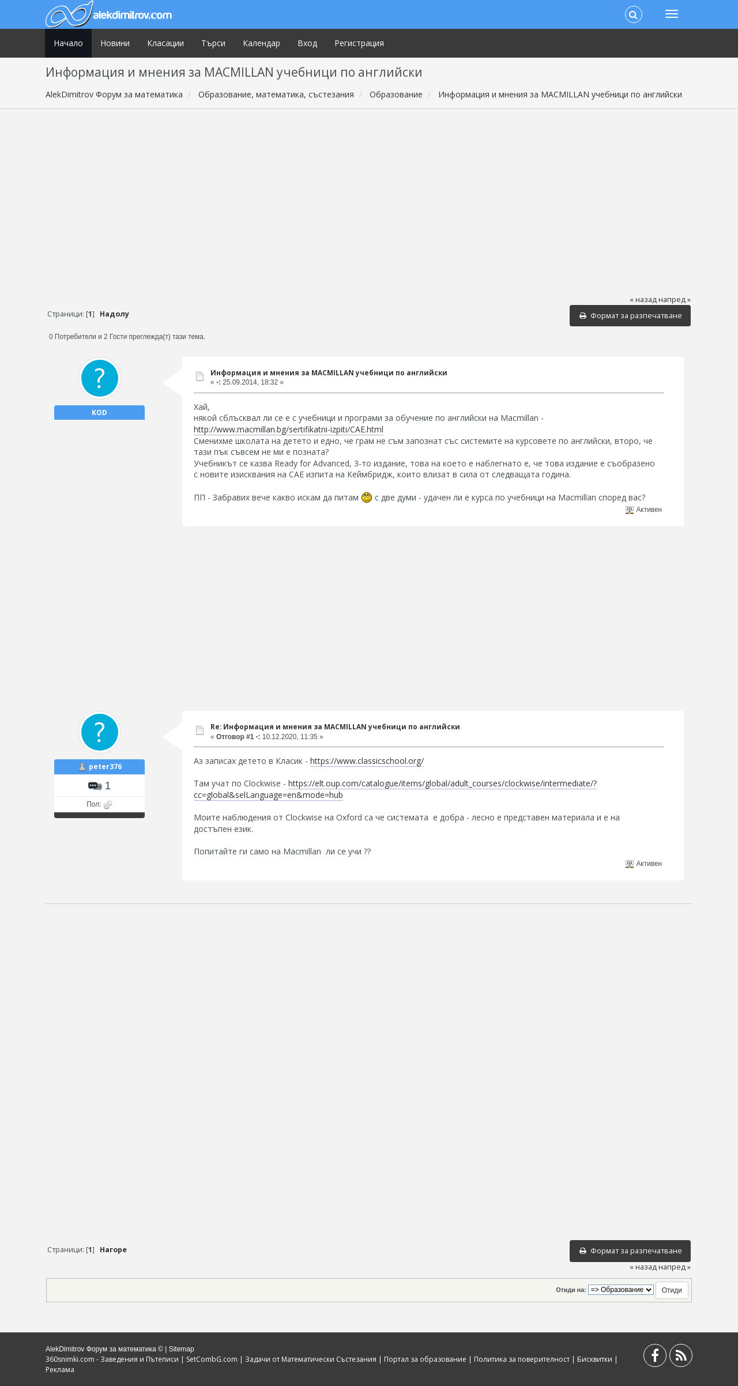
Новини (115, 42)
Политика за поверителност (522, 1359)
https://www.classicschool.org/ (367, 760)
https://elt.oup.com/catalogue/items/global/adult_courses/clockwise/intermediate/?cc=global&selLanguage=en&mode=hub (395, 789)
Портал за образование (425, 1359)
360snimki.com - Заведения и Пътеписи (112, 1359)
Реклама (60, 1369)
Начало (68, 42)
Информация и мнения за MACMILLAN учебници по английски (328, 372)
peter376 (105, 766)
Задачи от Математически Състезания (310, 1359)
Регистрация (359, 42)
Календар (261, 42)
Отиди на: (571, 1289)
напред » (674, 299)
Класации (165, 42)
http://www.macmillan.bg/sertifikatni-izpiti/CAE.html (288, 429)
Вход (307, 42)
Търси (213, 42)
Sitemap (181, 1349)
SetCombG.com (212, 1359)
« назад (643, 299)
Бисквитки (594, 1359)
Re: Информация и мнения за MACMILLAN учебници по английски (335, 726)
